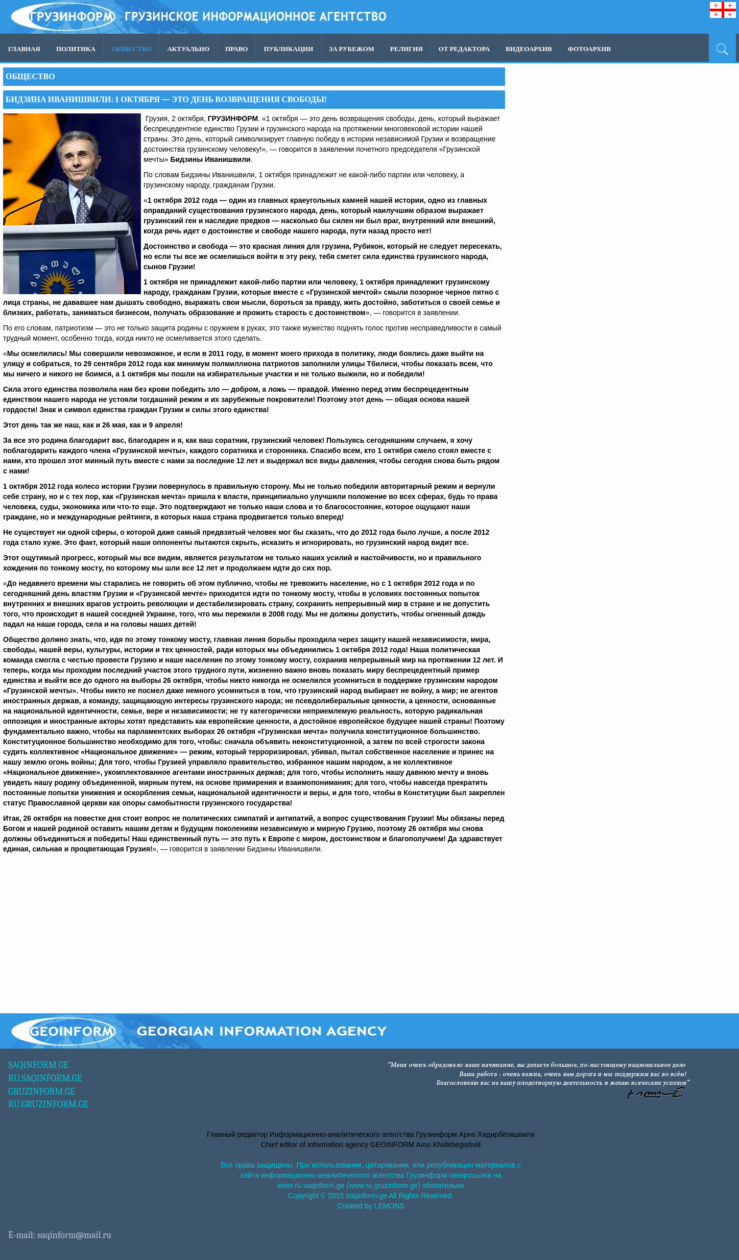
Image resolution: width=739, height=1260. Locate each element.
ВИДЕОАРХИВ (529, 49)
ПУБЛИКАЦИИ (288, 49)
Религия (406, 49)
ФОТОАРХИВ (589, 49)
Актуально (188, 49)
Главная (24, 49)
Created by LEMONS (370, 1206)
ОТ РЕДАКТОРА (464, 49)
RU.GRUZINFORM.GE (48, 1104)
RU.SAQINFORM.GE (45, 1078)
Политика (76, 49)
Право (236, 49)
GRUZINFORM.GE (41, 1091)
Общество (131, 49)
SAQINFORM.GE (38, 1065)
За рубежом (351, 49)
